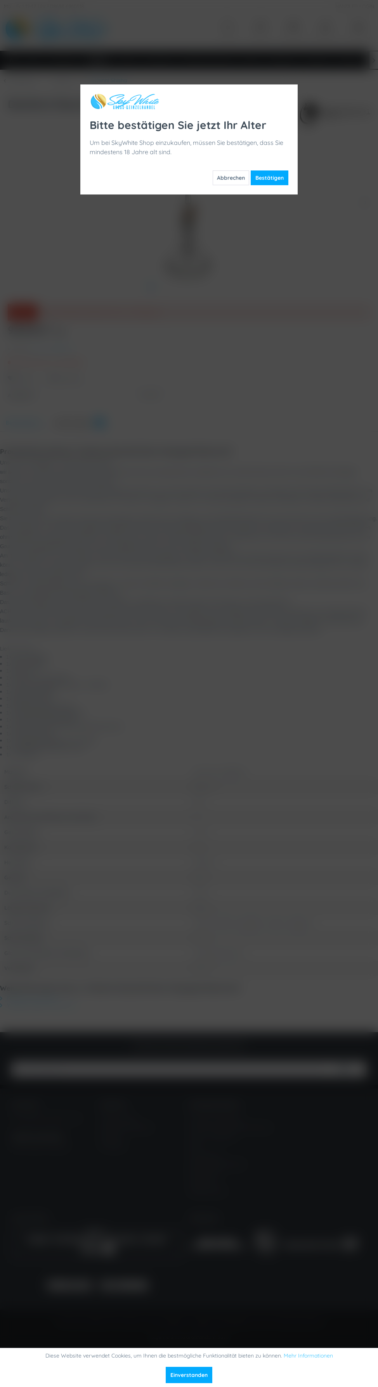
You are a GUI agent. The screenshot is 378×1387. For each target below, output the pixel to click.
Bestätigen (269, 177)
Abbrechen (231, 177)
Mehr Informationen (308, 1355)
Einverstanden (189, 1375)
